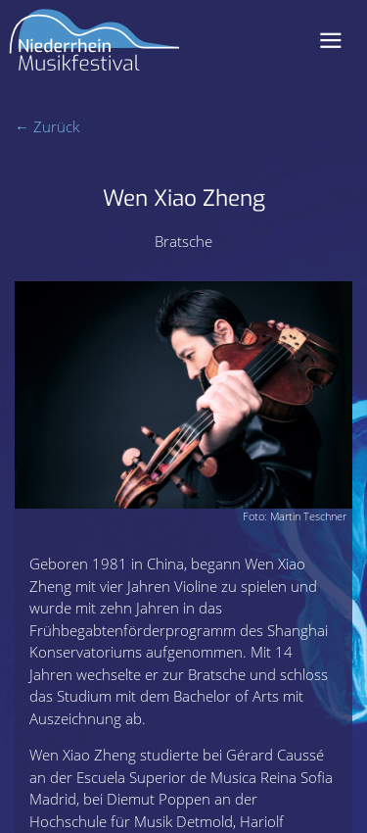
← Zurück (47, 126)
